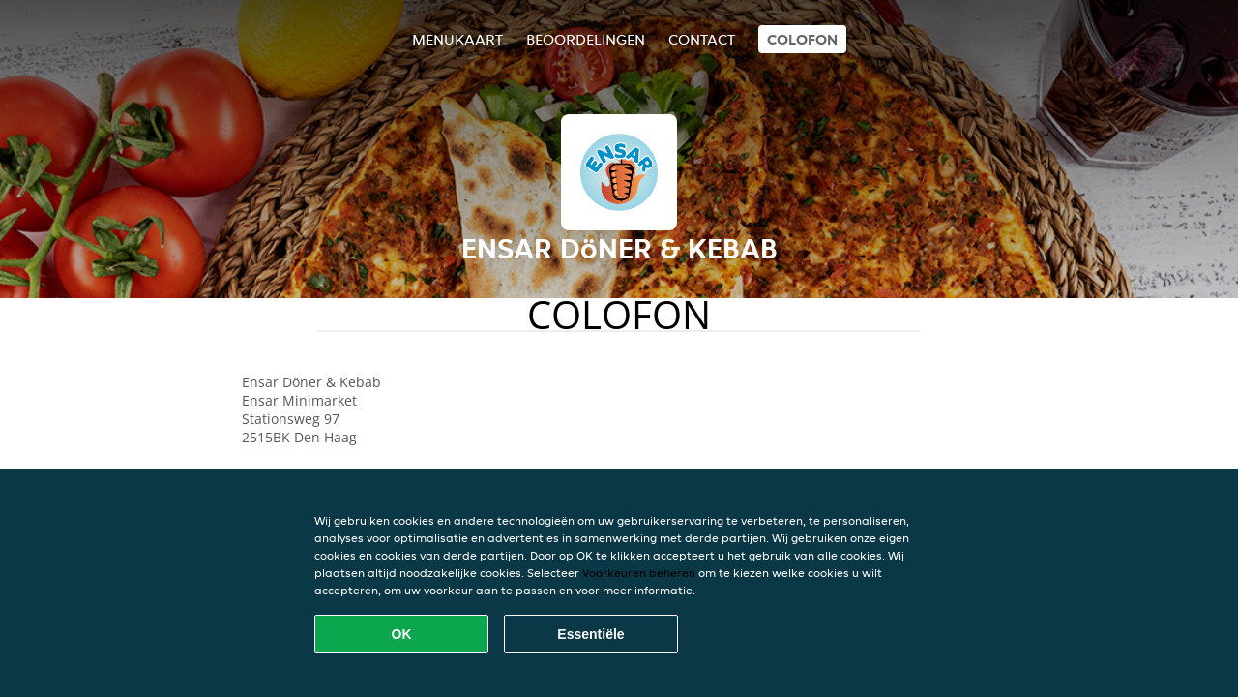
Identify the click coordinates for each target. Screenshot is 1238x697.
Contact (701, 39)
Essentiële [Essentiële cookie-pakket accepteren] (590, 634)
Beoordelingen (585, 39)
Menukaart (457, 39)
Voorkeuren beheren (638, 572)
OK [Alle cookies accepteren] (402, 634)
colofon (802, 39)
